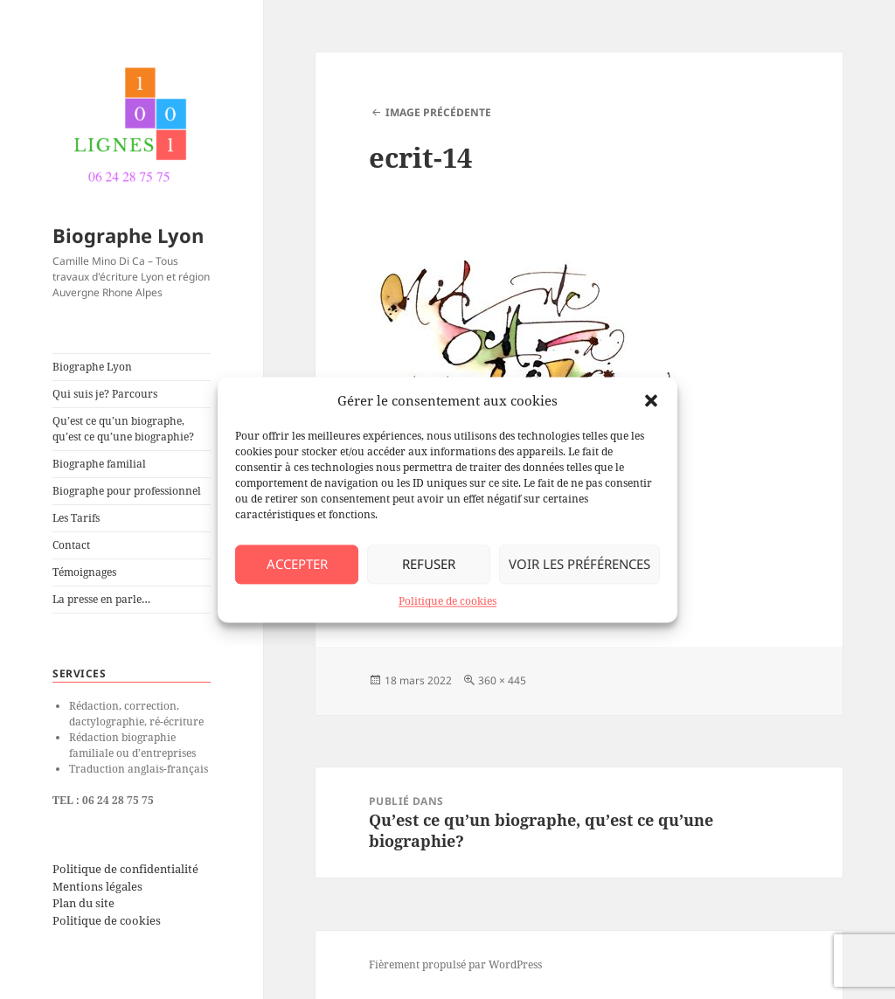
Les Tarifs (76, 517)
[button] (651, 400)
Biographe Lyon (128, 235)
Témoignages (84, 572)
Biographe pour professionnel (126, 490)
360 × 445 (502, 680)
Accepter (297, 563)
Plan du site (83, 903)
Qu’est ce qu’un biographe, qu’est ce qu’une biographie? (123, 428)
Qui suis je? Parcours (104, 393)
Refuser (428, 563)
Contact (71, 545)
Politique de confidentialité (125, 869)
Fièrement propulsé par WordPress (455, 964)
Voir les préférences (579, 563)
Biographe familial (99, 463)
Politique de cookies (447, 600)
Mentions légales (97, 886)
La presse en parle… (101, 599)
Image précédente (438, 112)
